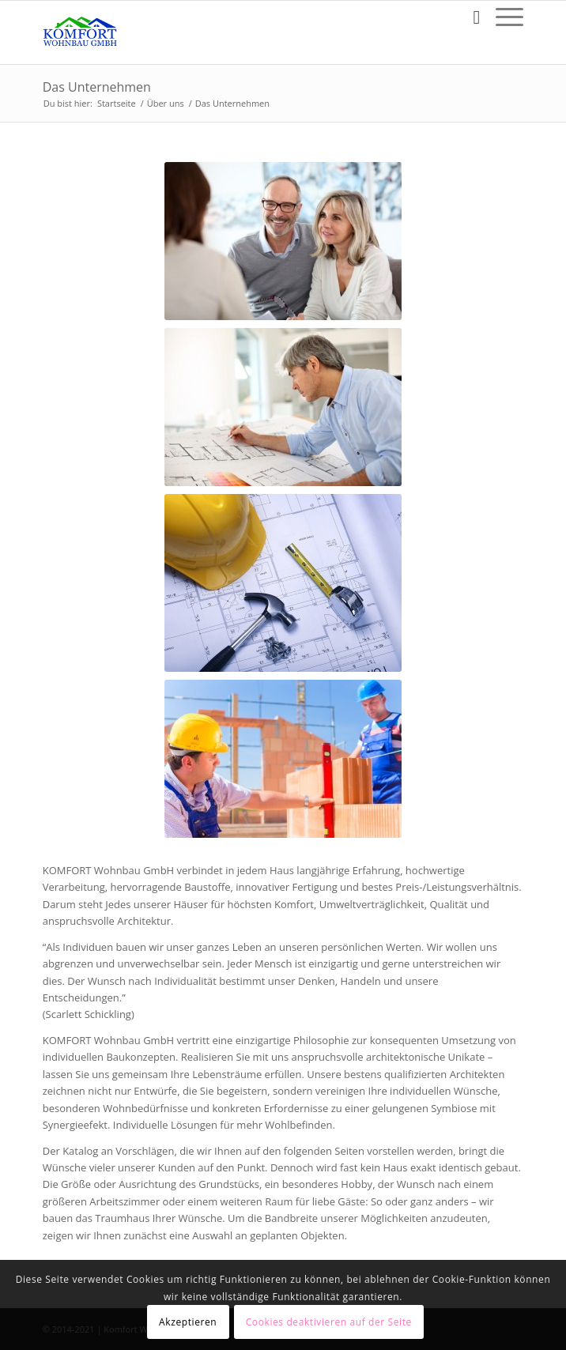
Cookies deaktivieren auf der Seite (329, 1322)
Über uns (165, 103)
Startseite (116, 103)
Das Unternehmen (97, 87)
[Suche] (469, 16)
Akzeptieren (188, 1322)
